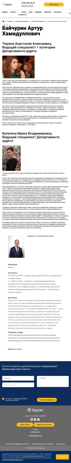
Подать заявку (53, 4)
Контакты (58, 12)
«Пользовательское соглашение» (32, 456)
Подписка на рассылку (44, 424)
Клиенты (47, 12)
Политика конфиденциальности (17, 444)
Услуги (13, 12)
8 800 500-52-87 (28, 3)
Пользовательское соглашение (42, 444)
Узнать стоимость (22, 13)
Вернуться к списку (15, 349)
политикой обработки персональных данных (16, 399)
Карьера (39, 12)
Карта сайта (60, 444)
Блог (31, 12)
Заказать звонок (27, 6)
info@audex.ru (35, 432)
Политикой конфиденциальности (12, 460)
